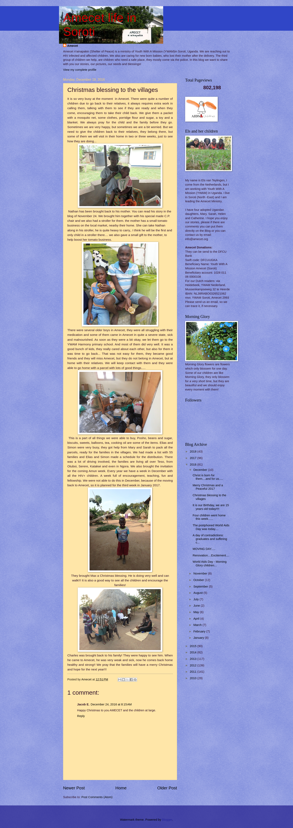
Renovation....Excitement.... (211, 555)
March (197, 625)
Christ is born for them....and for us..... (208, 477)
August (198, 592)
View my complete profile (79, 69)
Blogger (167, 819)
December (200, 469)
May (196, 612)
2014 (193, 652)
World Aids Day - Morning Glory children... (210, 563)
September (201, 586)
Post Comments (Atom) (97, 797)
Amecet (72, 45)
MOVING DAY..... (204, 549)
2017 (193, 458)
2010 (193, 678)
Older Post (167, 788)
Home (121, 788)
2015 (193, 646)
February (199, 631)
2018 (193, 451)
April (196, 618)
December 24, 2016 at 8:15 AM (111, 704)
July (196, 599)
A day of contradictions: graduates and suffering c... (210, 539)
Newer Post (74, 788)
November (200, 573)
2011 (193, 671)
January (199, 637)
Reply (81, 716)
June (197, 605)
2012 (193, 665)
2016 (193, 464)
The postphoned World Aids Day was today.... (211, 527)
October (199, 580)
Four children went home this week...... (209, 517)
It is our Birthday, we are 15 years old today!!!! (211, 507)
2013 (193, 658)
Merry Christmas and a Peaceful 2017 (208, 487)
